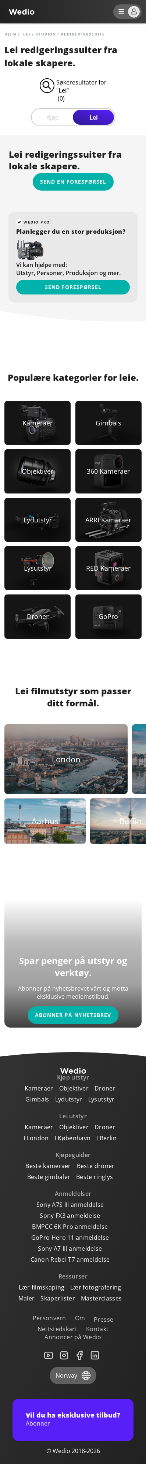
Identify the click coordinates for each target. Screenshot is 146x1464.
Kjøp (52, 117)
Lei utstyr (73, 1116)
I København (73, 1138)
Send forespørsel (73, 287)
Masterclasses (101, 1298)
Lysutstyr (101, 1099)
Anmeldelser (73, 1194)
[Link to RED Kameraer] (108, 568)
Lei (93, 117)
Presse (103, 1319)
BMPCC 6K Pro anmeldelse (70, 1227)
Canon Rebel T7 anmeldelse (70, 1259)
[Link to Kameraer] (37, 423)
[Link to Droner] (37, 616)
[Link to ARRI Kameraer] (108, 520)
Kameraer (39, 1088)
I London (36, 1138)
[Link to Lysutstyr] (37, 568)
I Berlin (106, 1138)
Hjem (10, 34)
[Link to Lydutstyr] (37, 520)
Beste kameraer (48, 1166)
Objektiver (74, 1088)
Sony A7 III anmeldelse (70, 1249)
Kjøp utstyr (73, 1077)
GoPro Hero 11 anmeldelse (70, 1238)
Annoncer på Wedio (72, 1337)
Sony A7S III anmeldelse (70, 1205)
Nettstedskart (57, 1329)
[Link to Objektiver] (37, 471)
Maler (26, 1298)
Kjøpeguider (73, 1155)
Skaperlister (57, 1298)
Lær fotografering (95, 1287)
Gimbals (37, 1099)
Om (80, 1318)
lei (27, 34)
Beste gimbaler (48, 1177)
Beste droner (96, 1166)
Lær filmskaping (41, 1287)
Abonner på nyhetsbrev (73, 1014)
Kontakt (97, 1329)
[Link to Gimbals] (108, 423)
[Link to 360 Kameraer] (108, 471)
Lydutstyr (68, 1099)
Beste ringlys (94, 1177)
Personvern (49, 1318)
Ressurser (73, 1276)
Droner (105, 1088)
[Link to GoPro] (108, 616)
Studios (46, 34)
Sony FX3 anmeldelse (70, 1216)
